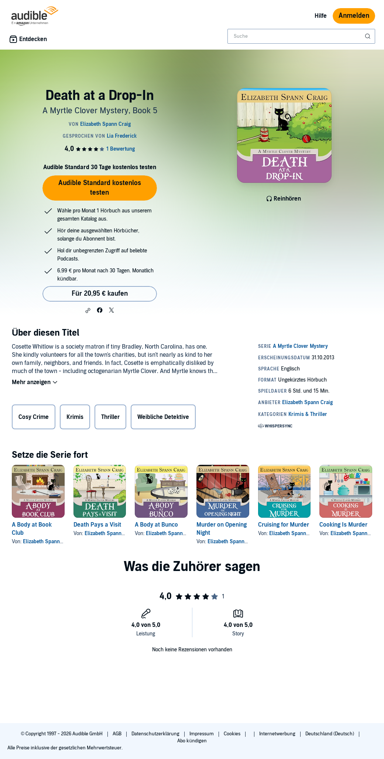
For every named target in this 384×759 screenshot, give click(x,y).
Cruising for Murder (283, 524)
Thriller (110, 417)
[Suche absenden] (368, 36)
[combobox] (301, 36)
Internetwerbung (277, 734)
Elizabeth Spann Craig (48, 541)
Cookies (232, 734)
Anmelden (354, 16)
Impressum (202, 734)
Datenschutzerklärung (156, 734)
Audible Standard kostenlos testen (99, 188)
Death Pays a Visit (97, 524)
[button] (88, 310)
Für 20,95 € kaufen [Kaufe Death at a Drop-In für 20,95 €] (100, 294)
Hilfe (321, 16)
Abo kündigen (191, 741)
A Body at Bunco (156, 524)
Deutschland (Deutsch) (330, 734)
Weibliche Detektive (163, 417)
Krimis (74, 417)
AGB (118, 734)
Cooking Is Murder (343, 524)
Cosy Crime (33, 417)
